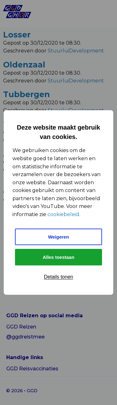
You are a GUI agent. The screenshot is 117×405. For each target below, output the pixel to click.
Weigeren (58, 237)
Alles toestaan (59, 257)
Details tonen (58, 276)
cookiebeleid (63, 214)
